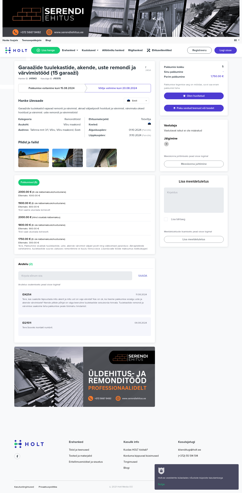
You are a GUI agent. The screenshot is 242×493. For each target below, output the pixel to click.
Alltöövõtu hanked (113, 50)
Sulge (161, 484)
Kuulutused (88, 50)
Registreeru (199, 50)
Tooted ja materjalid (80, 455)
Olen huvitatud (194, 96)
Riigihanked (135, 50)
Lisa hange (45, 50)
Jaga (148, 69)
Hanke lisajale (10, 40)
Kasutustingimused (24, 486)
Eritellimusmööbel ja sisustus (86, 461)
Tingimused (130, 461)
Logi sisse (226, 50)
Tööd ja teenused (79, 449)
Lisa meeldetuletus (194, 239)
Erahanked (68, 50)
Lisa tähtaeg (178, 219)
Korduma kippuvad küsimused (141, 455)
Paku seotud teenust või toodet (193, 108)
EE (235, 40)
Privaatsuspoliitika (48, 486)
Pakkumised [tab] (29, 182)
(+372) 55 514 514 (188, 455)
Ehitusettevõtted (159, 50)
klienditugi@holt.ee (189, 449)
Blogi (48, 40)
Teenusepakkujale (32, 40)
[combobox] (136, 101)
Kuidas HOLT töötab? (136, 449)
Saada (142, 275)
